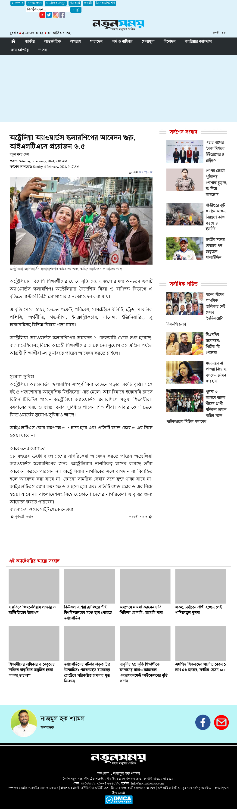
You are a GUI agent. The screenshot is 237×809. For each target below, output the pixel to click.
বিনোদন (169, 42)
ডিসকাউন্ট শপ (105, 3)
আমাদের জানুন (55, 3)
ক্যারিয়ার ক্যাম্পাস (198, 42)
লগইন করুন (220, 33)
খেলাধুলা (148, 42)
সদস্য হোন (35, 3)
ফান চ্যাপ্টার (20, 50)
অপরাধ (75, 42)
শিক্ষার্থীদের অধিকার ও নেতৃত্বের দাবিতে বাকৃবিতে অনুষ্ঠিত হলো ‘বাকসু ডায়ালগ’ (32, 670)
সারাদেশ (96, 42)
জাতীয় (30, 42)
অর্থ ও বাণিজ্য (122, 42)
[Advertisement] (118, 89)
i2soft (121, 793)
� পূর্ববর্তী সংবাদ (21, 517)
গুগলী (88, 3)
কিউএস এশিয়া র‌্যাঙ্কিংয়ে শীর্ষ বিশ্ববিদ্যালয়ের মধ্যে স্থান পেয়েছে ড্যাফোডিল (88, 613)
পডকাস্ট (75, 3)
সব (42, 50)
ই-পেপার (17, 3)
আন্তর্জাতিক (52, 42)
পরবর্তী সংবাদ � (140, 517)
